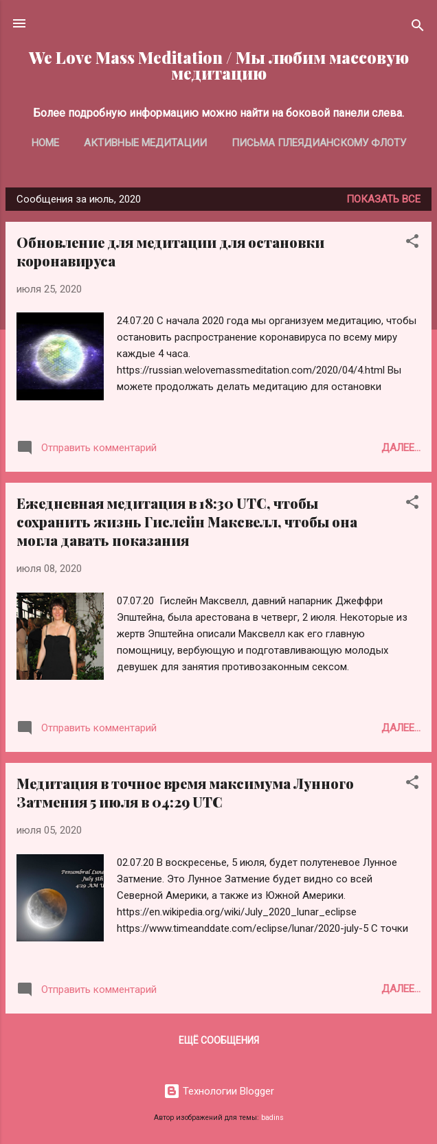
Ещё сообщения (219, 1040)
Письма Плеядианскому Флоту (319, 143)
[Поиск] (418, 28)
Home (45, 143)
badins (272, 1117)
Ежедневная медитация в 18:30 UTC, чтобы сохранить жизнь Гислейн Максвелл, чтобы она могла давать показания (186, 521)
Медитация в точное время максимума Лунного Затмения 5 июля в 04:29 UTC (185, 792)
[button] (412, 243)
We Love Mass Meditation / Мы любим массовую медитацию (219, 65)
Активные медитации (145, 143)
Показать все (383, 199)
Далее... (401, 448)
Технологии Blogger (219, 1091)
